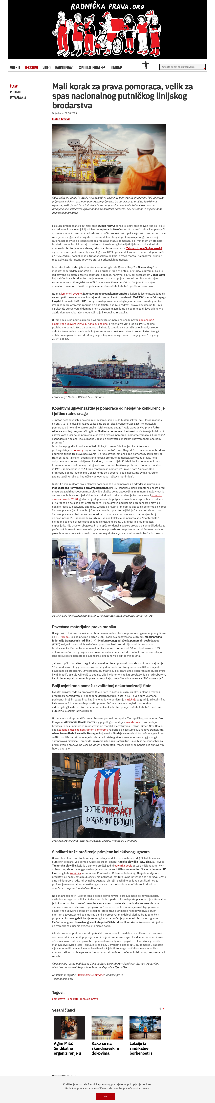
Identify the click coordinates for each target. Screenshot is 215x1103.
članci (14, 86)
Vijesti (15, 67)
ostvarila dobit (123, 865)
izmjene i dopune (71, 293)
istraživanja (18, 98)
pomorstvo (58, 998)
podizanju (78, 450)
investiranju (133, 722)
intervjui (15, 92)
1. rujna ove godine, (96, 323)
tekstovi (31, 67)
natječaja (130, 699)
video (46, 67)
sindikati (73, 998)
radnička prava (89, 998)
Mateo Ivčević (61, 119)
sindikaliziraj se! (92, 67)
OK (106, 1096)
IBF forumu (62, 636)
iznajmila (75, 873)
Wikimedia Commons (90, 975)
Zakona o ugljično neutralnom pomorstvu (83, 729)
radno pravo (64, 67)
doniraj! (116, 67)
